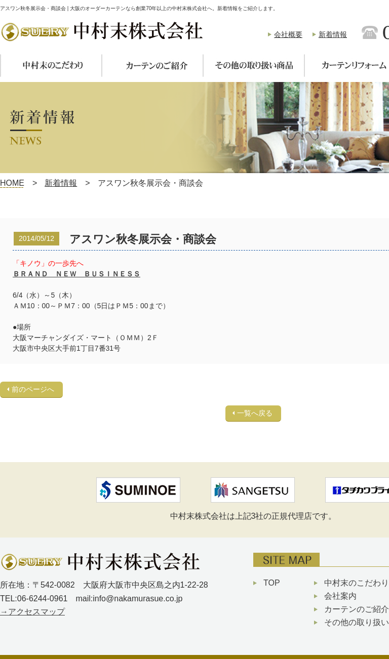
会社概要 (288, 34)
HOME (12, 183)
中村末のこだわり (356, 583)
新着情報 (333, 34)
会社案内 (340, 596)
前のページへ (33, 389)
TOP (271, 583)
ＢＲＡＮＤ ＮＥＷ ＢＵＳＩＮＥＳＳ (76, 274)
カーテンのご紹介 (356, 609)
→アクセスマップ (32, 611)
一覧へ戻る (255, 413)
